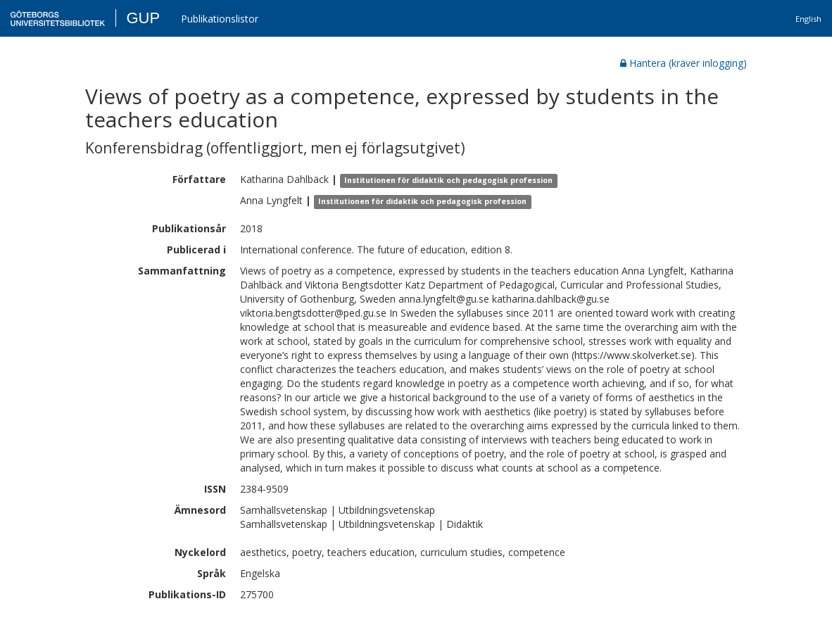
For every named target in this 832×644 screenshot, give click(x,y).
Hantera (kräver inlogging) (683, 63)
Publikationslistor (219, 18)
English (808, 18)
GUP (143, 18)
